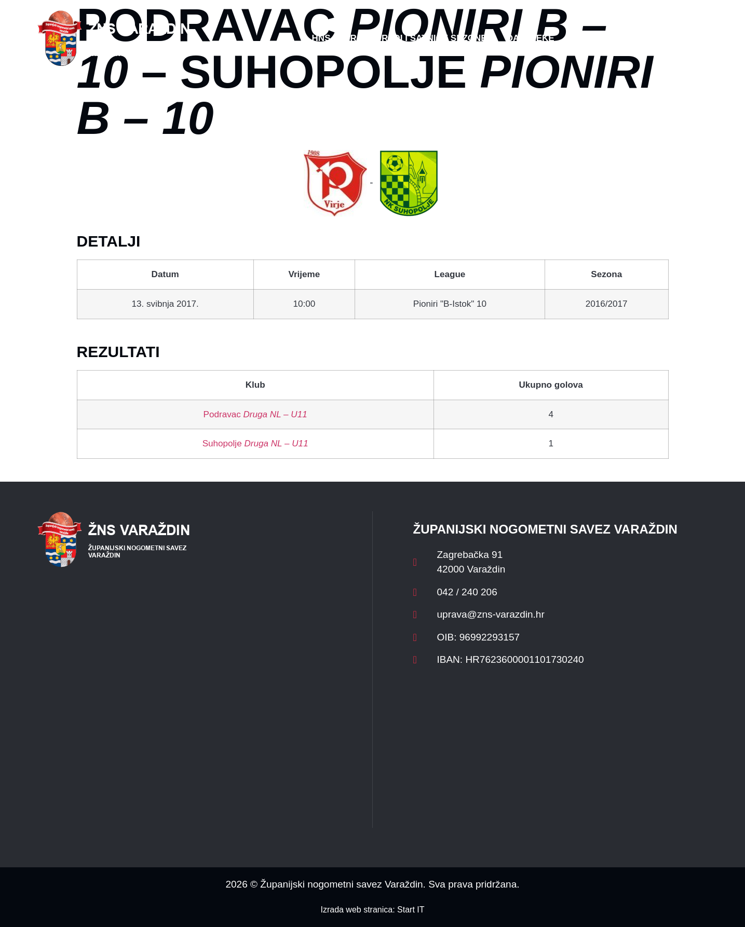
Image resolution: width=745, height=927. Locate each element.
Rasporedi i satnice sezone (418, 38)
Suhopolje (255, 443)
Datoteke (530, 38)
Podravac (255, 414)
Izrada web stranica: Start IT (372, 909)
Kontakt (595, 38)
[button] (687, 38)
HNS (321, 38)
